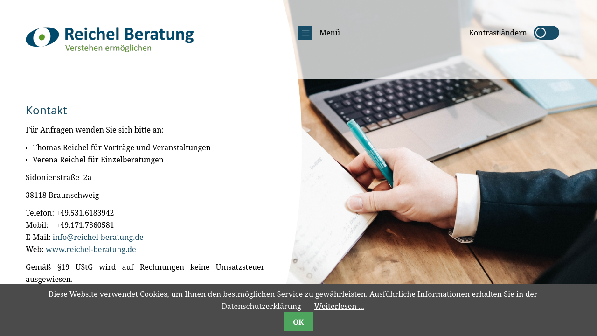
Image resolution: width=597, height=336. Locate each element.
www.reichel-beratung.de (91, 249)
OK (298, 322)
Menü (319, 33)
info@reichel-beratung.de (98, 237)
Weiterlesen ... (339, 306)
